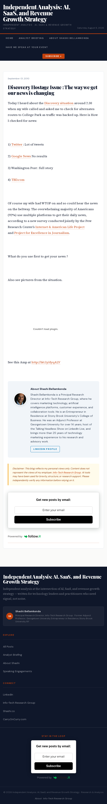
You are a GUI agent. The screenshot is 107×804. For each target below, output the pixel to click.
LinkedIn (8, 694)
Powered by (24, 536)
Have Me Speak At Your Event (27, 47)
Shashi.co (9, 711)
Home (9, 38)
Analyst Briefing (31, 38)
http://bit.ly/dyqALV (45, 362)
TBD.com (17, 180)
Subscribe (52, 56)
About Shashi (11, 663)
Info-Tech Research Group (67, 472)
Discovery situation (59, 103)
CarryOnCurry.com (14, 719)
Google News (21, 156)
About (38, 798)
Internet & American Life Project (59, 227)
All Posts (8, 646)
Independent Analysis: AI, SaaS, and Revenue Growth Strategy (36, 13)
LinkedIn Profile (45, 449)
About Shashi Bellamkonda (69, 38)
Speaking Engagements (17, 671)
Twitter (17, 144)
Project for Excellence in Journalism (41, 233)
